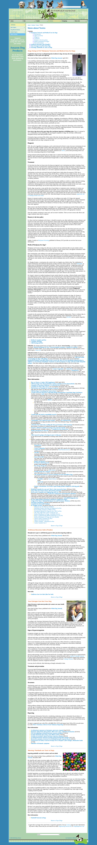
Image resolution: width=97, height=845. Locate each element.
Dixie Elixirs (51, 470)
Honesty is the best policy (41, 40)
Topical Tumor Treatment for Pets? (43, 518)
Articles (51, 21)
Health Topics (14, 32)
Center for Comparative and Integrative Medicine (62, 493)
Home (12, 21)
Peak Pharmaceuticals (64, 449)
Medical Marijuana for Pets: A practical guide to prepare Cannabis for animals (55, 347)
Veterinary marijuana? (37, 502)
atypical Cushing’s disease (77, 656)
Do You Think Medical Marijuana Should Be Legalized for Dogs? (49, 499)
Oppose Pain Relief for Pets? (41, 520)
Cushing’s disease (68, 659)
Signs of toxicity (38, 35)
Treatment (37, 38)
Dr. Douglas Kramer (36, 505)
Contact (68, 824)
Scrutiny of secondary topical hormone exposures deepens (47, 736)
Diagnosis (36, 37)
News (37, 25)
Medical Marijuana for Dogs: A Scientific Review (47, 514)
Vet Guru (79, 263)
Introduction (37, 34)
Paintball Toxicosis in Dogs (38, 817)
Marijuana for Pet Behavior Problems (44, 506)
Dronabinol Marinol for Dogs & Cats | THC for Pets (48, 511)
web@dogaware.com (78, 826)
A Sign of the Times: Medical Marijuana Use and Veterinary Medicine (50, 501)
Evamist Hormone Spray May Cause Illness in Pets (45, 734)
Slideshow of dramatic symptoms (40, 743)
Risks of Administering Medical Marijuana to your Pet (48, 515)
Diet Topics (13, 27)
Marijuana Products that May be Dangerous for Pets (47, 508)
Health (38, 21)
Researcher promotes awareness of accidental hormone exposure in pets (51, 739)
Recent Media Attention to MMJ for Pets (45, 509)
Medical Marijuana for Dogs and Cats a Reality (46, 517)
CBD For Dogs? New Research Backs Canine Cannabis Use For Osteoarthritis (52, 383)
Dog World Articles (15, 29)
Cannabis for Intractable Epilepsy (40, 504)
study (42, 394)
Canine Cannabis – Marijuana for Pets (44, 521)
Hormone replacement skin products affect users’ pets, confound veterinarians (53, 731)
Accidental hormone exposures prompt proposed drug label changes (50, 737)
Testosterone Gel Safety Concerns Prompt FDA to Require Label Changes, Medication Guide (57, 740)
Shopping (64, 21)
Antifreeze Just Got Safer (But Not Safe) (42, 594)
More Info (77, 21)
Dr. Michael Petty (66, 420)
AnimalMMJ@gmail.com (71, 498)
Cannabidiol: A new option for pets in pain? (43, 420)
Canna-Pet (69, 369)
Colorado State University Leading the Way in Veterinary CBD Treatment (51, 424)
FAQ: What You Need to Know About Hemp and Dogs (46, 490)
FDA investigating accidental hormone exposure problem (47, 733)
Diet (24, 21)
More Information (39, 43)
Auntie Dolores (52, 479)
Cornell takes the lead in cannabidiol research (43, 414)
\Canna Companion (57, 369)
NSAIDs (69, 317)
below (63, 150)
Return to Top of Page (56, 525)
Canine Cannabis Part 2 (40, 523)
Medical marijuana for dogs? (41, 41)
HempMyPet (75, 370)
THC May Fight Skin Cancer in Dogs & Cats (46, 512)
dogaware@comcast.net (65, 826)
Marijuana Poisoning (43, 240)
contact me (38, 350)
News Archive (14, 34)
